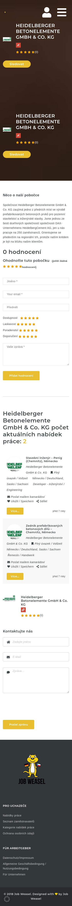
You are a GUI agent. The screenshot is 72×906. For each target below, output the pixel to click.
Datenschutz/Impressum (18, 857)
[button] (7, 899)
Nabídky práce (12, 815)
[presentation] (32, 706)
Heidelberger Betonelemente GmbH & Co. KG (44, 600)
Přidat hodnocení (21, 375)
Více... (15, 511)
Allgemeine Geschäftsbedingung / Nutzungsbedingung (24, 866)
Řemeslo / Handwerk (21, 555)
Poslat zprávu (18, 724)
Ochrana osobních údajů (18, 833)
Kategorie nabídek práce (18, 827)
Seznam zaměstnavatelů (18, 821)
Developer (39, 484)
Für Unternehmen (14, 874)
